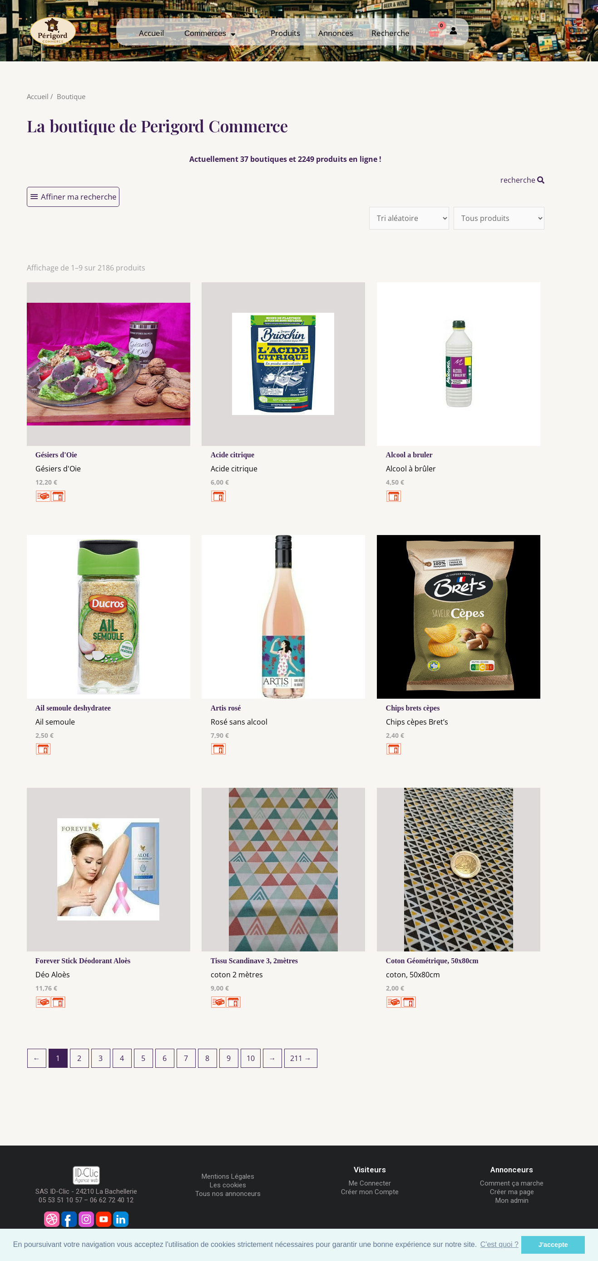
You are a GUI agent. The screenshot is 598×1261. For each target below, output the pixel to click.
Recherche (390, 33)
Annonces (335, 33)
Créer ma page (512, 1192)
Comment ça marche (512, 1183)
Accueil (151, 33)
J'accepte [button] (553, 1244)
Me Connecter (370, 1183)
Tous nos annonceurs (228, 1194)
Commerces (210, 33)
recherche (522, 180)
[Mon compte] (453, 31)
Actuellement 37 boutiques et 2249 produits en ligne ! (285, 159)
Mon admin (512, 1200)
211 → (300, 1058)
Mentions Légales (228, 1176)
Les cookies (228, 1185)
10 (251, 1058)
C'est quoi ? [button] (499, 1244)
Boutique (71, 96)
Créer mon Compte (370, 1192)
